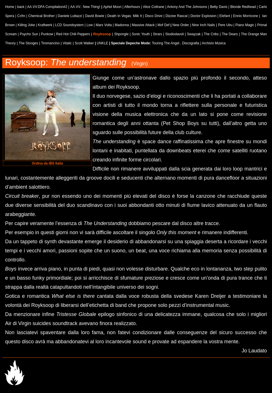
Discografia (190, 43)
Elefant (224, 16)
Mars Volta (104, 25)
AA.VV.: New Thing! (85, 7)
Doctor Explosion (203, 16)
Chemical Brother (41, 16)
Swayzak (194, 34)
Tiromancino (50, 43)
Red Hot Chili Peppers (73, 34)
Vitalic (67, 43)
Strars (157, 34)
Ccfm (21, 16)
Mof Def (164, 25)
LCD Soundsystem (69, 25)
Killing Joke (26, 25)
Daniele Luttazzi (70, 16)
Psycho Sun (29, 34)
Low (90, 25)
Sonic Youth (141, 34)
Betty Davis (218, 7)
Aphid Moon (112, 7)
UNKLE (102, 43)
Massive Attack (143, 25)
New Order (180, 25)
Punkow (47, 34)
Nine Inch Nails (203, 25)
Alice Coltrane (153, 7)
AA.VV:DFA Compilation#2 (47, 7)
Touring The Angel (165, 43)
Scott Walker (84, 43)
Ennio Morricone (245, 16)
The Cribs (211, 34)
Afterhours (132, 7)
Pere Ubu (225, 25)
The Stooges (28, 43)
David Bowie (94, 16)
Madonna (122, 25)
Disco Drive (153, 16)
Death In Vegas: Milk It (124, 16)
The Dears (230, 34)
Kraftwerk (45, 25)
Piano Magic (245, 25)
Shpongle (121, 34)
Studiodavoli (174, 34)
